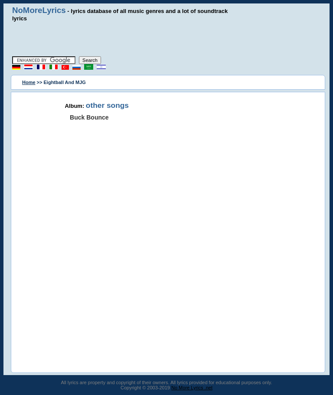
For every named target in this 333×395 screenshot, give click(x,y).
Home (29, 82)
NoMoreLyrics (39, 10)
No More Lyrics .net (191, 387)
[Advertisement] (166, 39)
